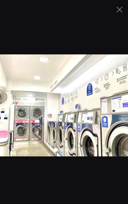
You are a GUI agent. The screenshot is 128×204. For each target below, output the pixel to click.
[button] (11, 105)
